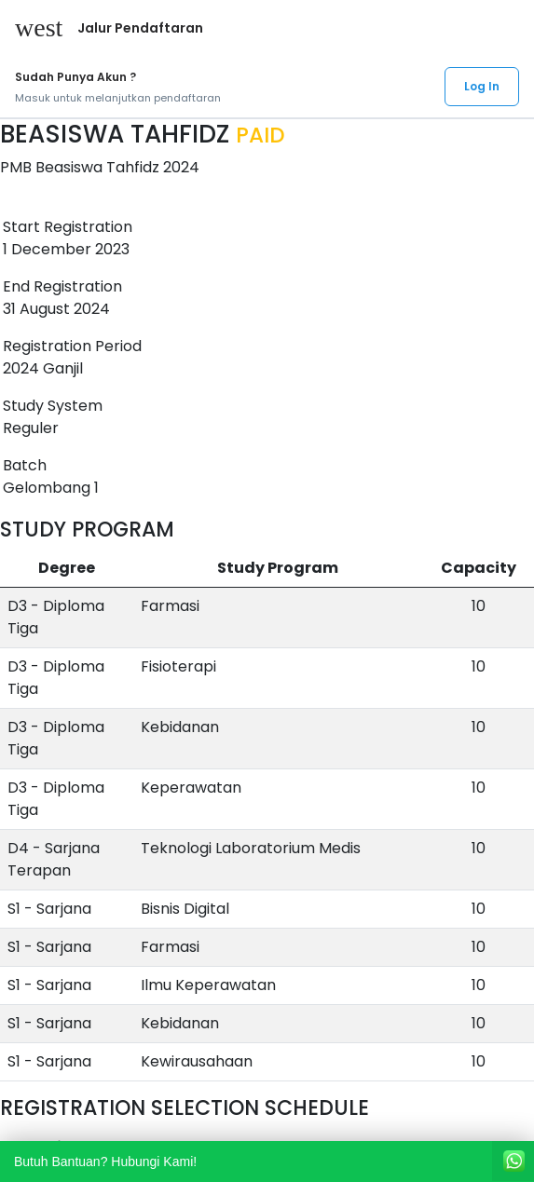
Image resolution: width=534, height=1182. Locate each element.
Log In (482, 86)
